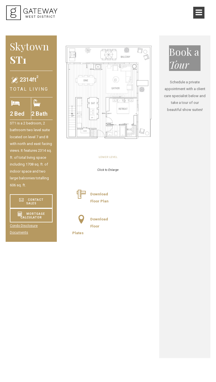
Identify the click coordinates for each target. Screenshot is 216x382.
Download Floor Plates (90, 226)
